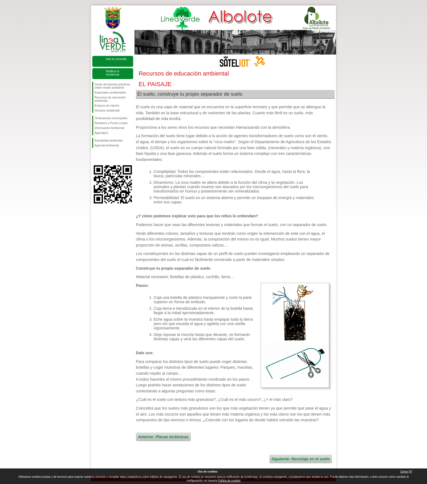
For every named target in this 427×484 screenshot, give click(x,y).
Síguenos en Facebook (95, 156)
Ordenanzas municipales (110, 118)
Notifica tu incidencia (112, 73)
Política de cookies (229, 480)
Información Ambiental (109, 128)
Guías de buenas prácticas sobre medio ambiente (112, 86)
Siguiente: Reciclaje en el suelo (301, 459)
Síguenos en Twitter (104, 156)
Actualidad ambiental (108, 140)
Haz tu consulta (116, 59)
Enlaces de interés (106, 105)
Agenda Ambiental (106, 145)
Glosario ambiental (107, 110)
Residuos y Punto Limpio (111, 123)
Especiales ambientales (110, 92)
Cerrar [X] (406, 471)
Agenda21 (101, 132)
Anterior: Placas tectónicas (163, 437)
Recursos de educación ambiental (110, 99)
